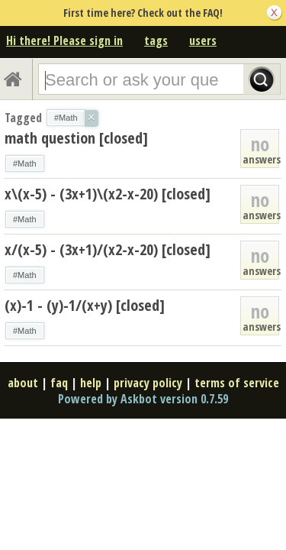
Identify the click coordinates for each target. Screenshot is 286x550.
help (90, 382)
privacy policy (148, 382)
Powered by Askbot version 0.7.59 (143, 398)
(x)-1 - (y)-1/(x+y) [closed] (85, 305)
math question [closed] (76, 138)
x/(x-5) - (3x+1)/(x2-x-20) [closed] (107, 249)
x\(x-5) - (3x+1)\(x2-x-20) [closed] (107, 193)
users (203, 40)
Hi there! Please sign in (64, 40)
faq (59, 382)
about (23, 382)
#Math (25, 163)
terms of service (236, 382)
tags (156, 40)
